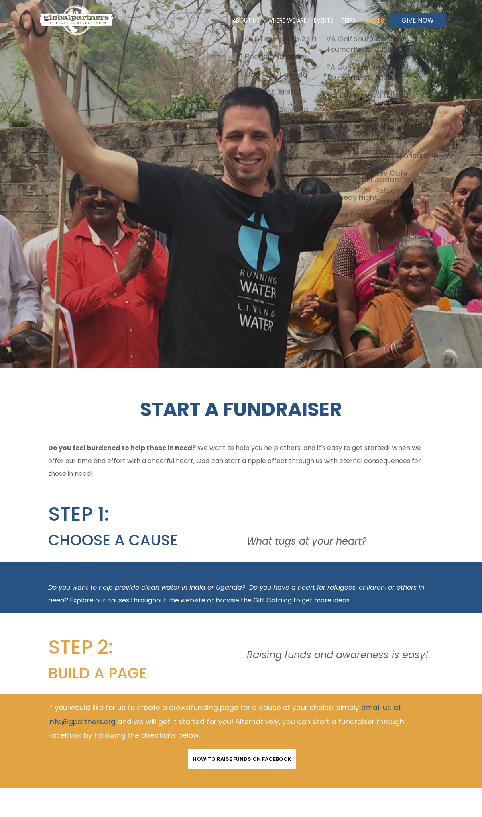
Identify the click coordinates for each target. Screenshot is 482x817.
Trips (343, 20)
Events (314, 20)
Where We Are (273, 20)
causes (118, 600)
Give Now (417, 20)
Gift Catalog (272, 600)
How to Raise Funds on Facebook (242, 759)
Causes (371, 20)
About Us (229, 20)
